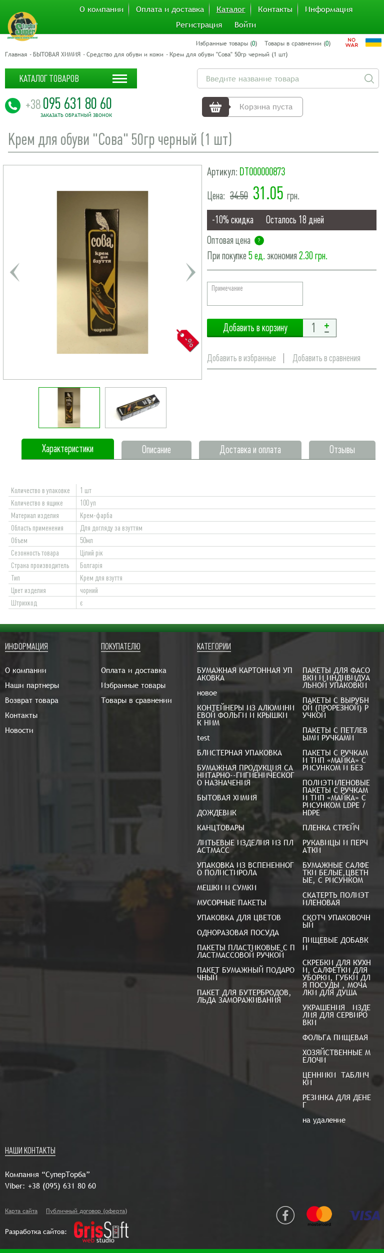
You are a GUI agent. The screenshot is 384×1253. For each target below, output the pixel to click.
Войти (245, 25)
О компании (102, 9)
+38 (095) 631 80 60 (62, 1186)
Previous (15, 272)
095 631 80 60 (69, 103)
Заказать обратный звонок (76, 115)
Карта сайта (21, 1211)
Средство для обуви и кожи (125, 54)
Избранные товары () (226, 43)
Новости (19, 730)
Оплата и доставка (170, 9)
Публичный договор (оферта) (86, 1211)
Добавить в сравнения (328, 358)
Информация (328, 9)
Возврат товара (31, 700)
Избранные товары (133, 685)
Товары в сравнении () (297, 43)
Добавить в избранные (241, 358)
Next (191, 272)
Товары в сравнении (136, 700)
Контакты (275, 9)
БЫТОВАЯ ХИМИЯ (56, 54)
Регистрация (199, 25)
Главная (16, 54)
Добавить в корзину (255, 328)
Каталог (231, 9)
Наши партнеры (32, 685)
